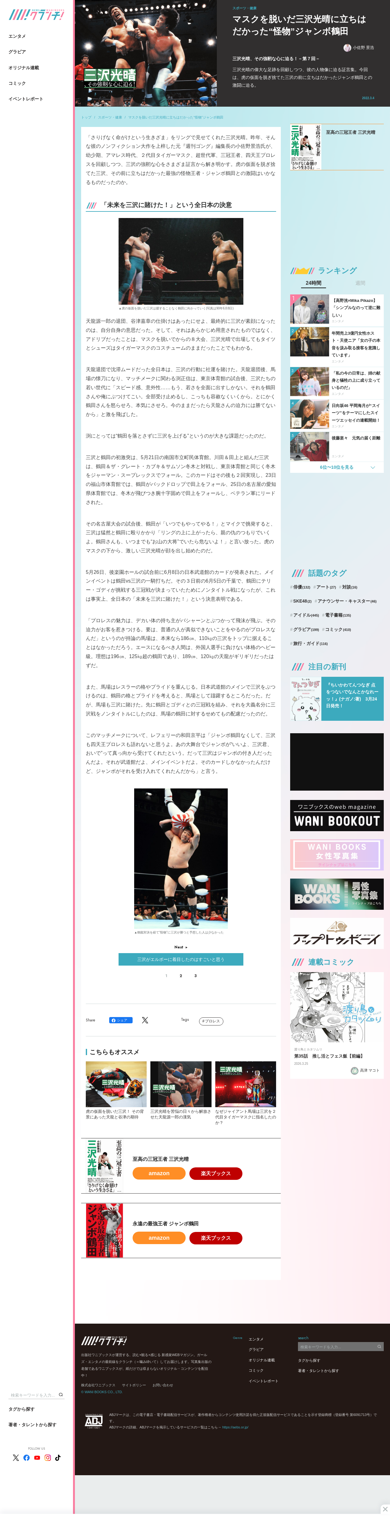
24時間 (313, 283)
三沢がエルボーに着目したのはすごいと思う (181, 959)
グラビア (17, 51)
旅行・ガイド (310, 643)
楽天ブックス (216, 1173)
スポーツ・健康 (110, 117)
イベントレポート (25, 98)
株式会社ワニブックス (98, 1385)
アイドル (306, 615)
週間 (360, 283)
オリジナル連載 (23, 67)
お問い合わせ (163, 1385)
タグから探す (21, 1409)
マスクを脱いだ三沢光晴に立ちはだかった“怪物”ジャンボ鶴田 (175, 117)
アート (326, 586)
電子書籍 (338, 615)
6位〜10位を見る (336, 467)
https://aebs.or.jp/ (235, 1427)
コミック (17, 83)
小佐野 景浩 (359, 48)
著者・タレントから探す (32, 1424)
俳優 (301, 586)
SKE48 (302, 601)
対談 (350, 586)
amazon (159, 1173)
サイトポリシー (134, 1385)
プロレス (212, 1021)
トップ (86, 117)
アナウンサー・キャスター (347, 601)
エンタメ (17, 36)
